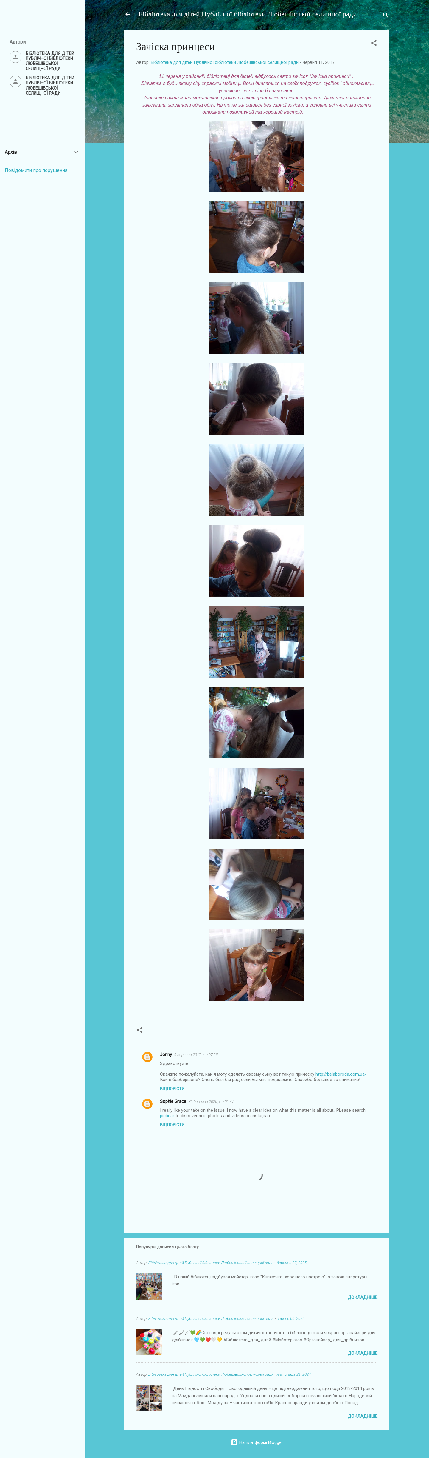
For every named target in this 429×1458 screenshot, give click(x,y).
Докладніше (362, 1297)
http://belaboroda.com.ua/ (340, 1074)
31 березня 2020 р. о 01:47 (211, 1101)
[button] (373, 44)
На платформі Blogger (257, 1442)
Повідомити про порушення (36, 170)
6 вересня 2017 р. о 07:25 (196, 1054)
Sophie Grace (173, 1101)
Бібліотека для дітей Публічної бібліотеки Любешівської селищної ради (248, 14)
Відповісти (172, 1088)
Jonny (166, 1054)
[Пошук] (385, 16)
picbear (167, 1115)
